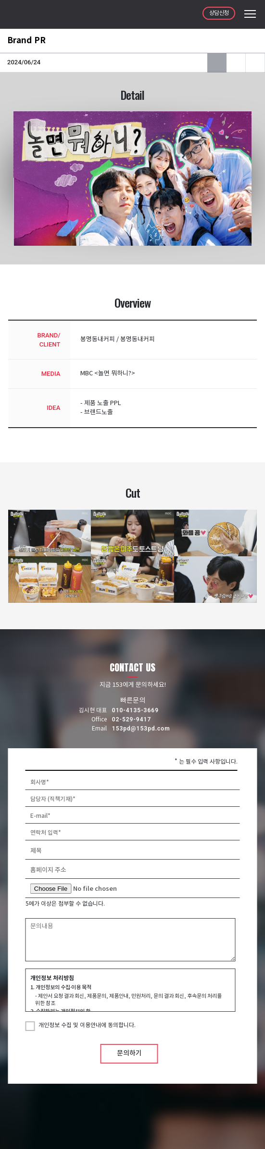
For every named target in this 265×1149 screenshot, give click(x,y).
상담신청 (218, 13)
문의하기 (129, 1053)
